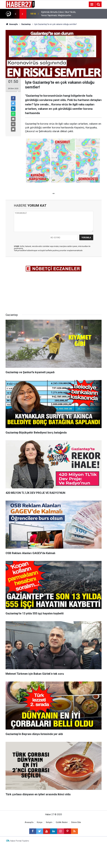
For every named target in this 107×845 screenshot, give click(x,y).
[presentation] (15, 13)
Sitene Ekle (76, 822)
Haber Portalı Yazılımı (19, 841)
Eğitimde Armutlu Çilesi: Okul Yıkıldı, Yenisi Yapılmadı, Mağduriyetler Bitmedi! (58, 14)
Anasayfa (29, 822)
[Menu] (91, 4)
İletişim (49, 822)
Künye (39, 822)
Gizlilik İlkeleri (62, 822)
